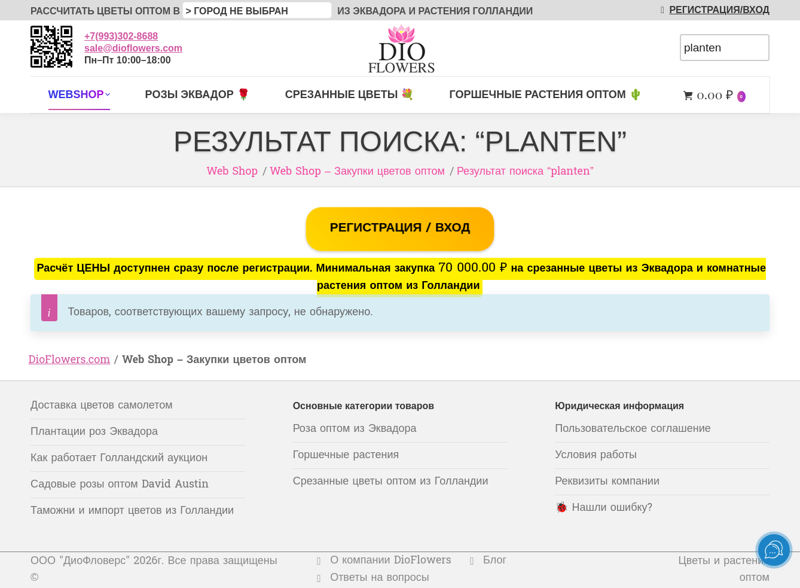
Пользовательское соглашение (632, 429)
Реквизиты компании (607, 482)
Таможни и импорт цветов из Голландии (132, 511)
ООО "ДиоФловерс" (80, 561)
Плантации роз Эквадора (94, 432)
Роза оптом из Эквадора (355, 429)
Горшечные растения (346, 455)
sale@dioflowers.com (133, 48)
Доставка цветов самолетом (101, 406)
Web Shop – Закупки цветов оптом (357, 172)
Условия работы (596, 455)
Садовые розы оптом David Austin (119, 485)
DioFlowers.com (70, 360)
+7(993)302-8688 (121, 36)
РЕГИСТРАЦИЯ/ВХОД (713, 10)
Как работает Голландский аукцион (118, 458)
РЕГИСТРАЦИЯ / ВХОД (400, 228)
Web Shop (232, 172)
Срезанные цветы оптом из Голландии (390, 482)
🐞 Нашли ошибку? (603, 508)
